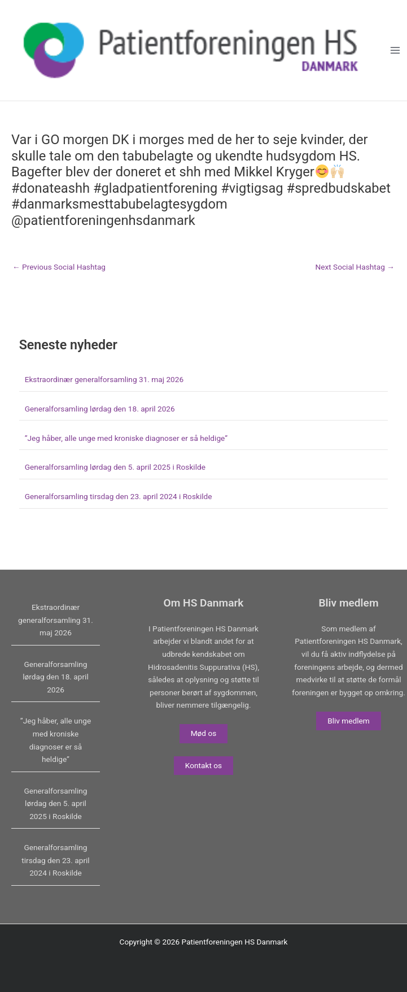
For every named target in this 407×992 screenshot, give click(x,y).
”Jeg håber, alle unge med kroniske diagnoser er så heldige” (126, 438)
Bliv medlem (348, 720)
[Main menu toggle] (395, 50)
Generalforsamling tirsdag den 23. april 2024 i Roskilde (118, 496)
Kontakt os (203, 765)
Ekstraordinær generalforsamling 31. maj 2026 (104, 379)
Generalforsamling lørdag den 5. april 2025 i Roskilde (115, 466)
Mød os (204, 733)
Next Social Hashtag (355, 267)
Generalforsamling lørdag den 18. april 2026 (100, 408)
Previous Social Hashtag (59, 267)
